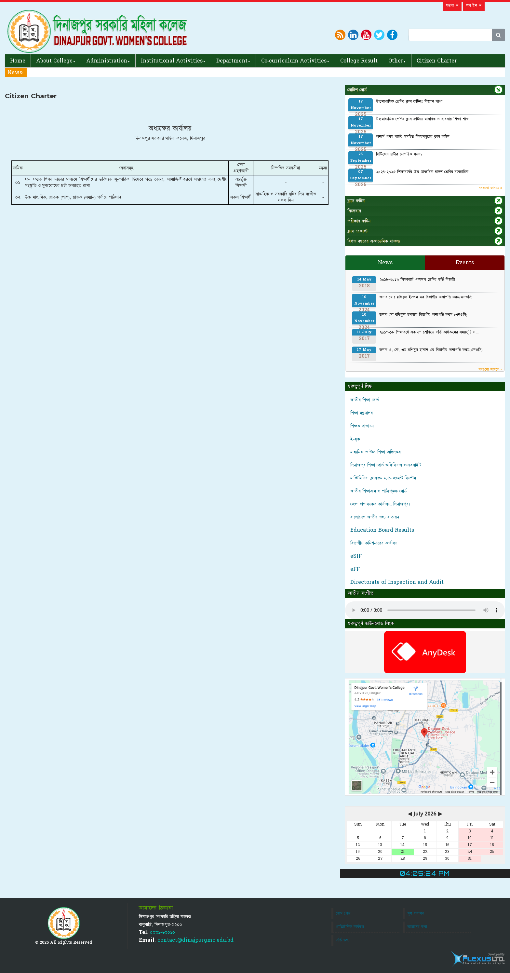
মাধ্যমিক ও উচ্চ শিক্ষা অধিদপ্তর (375, 452)
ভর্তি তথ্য (343, 940)
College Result (359, 61)
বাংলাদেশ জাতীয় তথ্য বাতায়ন (374, 517)
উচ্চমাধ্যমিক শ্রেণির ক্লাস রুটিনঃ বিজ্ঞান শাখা (409, 101)
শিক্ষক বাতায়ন (362, 426)
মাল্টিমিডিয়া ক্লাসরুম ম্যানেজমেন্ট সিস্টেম (383, 478)
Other (395, 61)
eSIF (356, 556)
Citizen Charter (437, 61)
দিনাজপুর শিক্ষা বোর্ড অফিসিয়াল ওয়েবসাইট (385, 465)
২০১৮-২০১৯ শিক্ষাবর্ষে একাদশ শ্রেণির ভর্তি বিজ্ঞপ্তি (417, 279)
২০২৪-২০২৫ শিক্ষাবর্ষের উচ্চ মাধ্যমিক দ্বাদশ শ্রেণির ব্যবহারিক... (423, 171)
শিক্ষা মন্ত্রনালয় (361, 413)
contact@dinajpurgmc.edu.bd (195, 940)
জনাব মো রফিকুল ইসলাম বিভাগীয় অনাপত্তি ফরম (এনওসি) (423, 314)
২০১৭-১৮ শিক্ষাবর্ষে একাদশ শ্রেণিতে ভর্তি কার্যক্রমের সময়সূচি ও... (429, 332)
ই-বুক (355, 439)
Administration (106, 61)
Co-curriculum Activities (294, 61)
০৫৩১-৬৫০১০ (162, 932)
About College (54, 61)
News (385, 263)
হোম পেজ (343, 913)
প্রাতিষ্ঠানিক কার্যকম (350, 926)
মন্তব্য (452, 5)
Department (232, 61)
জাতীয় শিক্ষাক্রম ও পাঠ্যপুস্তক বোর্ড (378, 491)
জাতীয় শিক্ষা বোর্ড (364, 400)
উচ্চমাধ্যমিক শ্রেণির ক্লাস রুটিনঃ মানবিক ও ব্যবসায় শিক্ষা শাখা (422, 119)
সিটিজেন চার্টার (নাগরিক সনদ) (399, 154)
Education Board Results (382, 530)
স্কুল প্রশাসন (415, 913)
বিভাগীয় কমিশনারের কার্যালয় (373, 543)
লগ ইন (473, 5)
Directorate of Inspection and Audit (397, 582)
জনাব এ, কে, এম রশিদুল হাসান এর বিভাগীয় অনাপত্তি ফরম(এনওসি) (431, 349)
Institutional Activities (172, 61)
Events (465, 263)
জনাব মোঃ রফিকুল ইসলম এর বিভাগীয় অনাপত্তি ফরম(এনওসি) (426, 297)
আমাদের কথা (417, 926)
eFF (355, 569)
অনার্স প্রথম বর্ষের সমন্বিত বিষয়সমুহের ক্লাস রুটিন (413, 136)
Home (17, 61)
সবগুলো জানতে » (490, 188)
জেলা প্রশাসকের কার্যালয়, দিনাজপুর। (380, 504)
